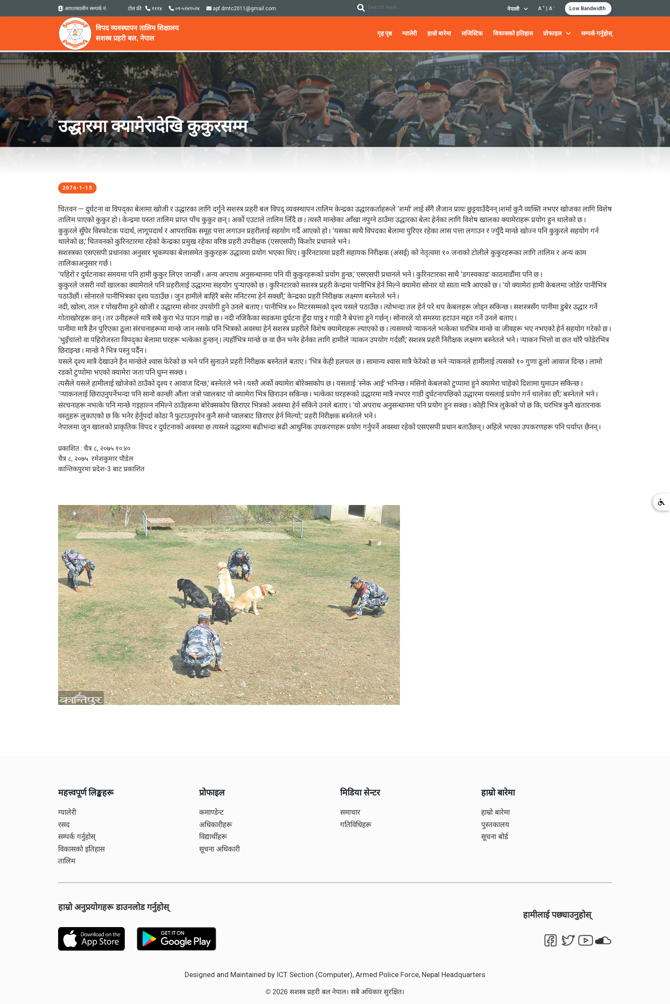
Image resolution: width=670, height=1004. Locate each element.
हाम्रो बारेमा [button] (439, 33)
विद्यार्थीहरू (213, 837)
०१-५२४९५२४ (184, 9)
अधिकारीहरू (215, 825)
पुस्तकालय (495, 825)
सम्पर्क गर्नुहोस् (76, 837)
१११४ (153, 9)
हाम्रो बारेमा (495, 812)
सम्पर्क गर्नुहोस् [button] (596, 33)
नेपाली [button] (517, 9)
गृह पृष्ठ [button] (384, 33)
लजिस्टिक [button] (472, 33)
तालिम (66, 861)
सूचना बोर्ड (494, 837)
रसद (64, 825)
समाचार (350, 812)
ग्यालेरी (67, 812)
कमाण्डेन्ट (211, 812)
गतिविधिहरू (355, 825)
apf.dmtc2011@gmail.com (241, 9)
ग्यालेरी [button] (409, 33)
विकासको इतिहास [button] (513, 33)
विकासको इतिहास (81, 849)
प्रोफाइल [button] (557, 33)
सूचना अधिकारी (219, 849)
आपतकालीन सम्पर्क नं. (82, 9)
